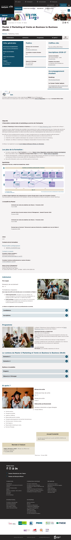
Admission (25, 37)
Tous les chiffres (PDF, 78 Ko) (56, 46)
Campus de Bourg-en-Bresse (15, 476)
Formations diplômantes (32, 483)
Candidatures (9, 483)
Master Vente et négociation (51, 153)
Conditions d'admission (31, 49)
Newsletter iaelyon (18, 537)
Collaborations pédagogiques (33, 506)
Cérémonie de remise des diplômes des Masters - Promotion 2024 (27, 219)
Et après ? (55, 37)
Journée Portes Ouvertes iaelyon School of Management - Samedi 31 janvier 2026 (31, 212)
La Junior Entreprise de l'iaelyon (33, 513)
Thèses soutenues (51, 488)
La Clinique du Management (32, 507)
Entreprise (18, 12)
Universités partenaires (11, 503)
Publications (50, 486)
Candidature (7, 310)
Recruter (29, 503)
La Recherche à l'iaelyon (53, 483)
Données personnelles (44, 537)
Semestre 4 (6, 361)
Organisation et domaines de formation (14, 485)
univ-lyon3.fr (50, 5)
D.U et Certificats (9, 494)
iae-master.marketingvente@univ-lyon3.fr (12, 256)
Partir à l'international (10, 505)
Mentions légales (31, 537)
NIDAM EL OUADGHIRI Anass (13, 247)
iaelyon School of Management (10, 48)
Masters (25, 22)
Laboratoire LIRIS (51, 492)
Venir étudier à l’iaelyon (11, 506)
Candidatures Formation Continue (34, 491)
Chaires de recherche (52, 489)
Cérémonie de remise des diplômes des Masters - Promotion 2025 (27, 205)
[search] (65, 10)
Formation (18, 8)
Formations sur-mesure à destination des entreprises (35, 487)
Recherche (40, 8)
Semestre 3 (6, 356)
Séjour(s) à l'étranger (10, 376)
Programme (40, 37)
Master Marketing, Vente (45, 126)
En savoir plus (6, 64)
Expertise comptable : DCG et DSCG (13, 490)
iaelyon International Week (11, 507)
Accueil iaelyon (11, 22)
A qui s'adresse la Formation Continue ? (35, 490)
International (49, 8)
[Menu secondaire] (4, 22)
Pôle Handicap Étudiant (54, 79)
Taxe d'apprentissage (31, 510)
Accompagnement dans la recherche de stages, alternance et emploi (58, 86)
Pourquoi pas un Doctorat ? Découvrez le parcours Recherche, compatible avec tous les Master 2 (35, 227)
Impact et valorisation (52, 490)
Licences (8, 486)
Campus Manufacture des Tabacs (17, 473)
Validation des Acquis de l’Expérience (34, 488)
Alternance (8, 492)
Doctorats (8, 493)
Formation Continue (29, 8)
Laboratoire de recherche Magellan (55, 485)
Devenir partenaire (31, 502)
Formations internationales (11, 502)
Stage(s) (6, 371)
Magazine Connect (31, 509)
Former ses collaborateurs (32, 505)
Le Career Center (9, 451)
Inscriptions (6, 315)
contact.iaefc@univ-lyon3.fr (9, 261)
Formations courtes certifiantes (33, 485)
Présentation (10, 37)
